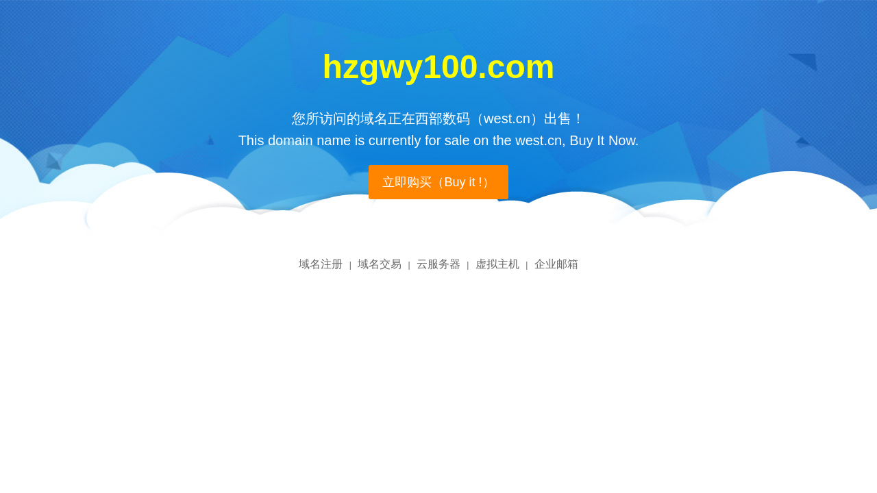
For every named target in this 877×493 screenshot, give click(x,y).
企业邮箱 (556, 264)
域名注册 (321, 264)
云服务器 (438, 264)
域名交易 (380, 264)
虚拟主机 (497, 264)
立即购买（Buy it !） (438, 182)
